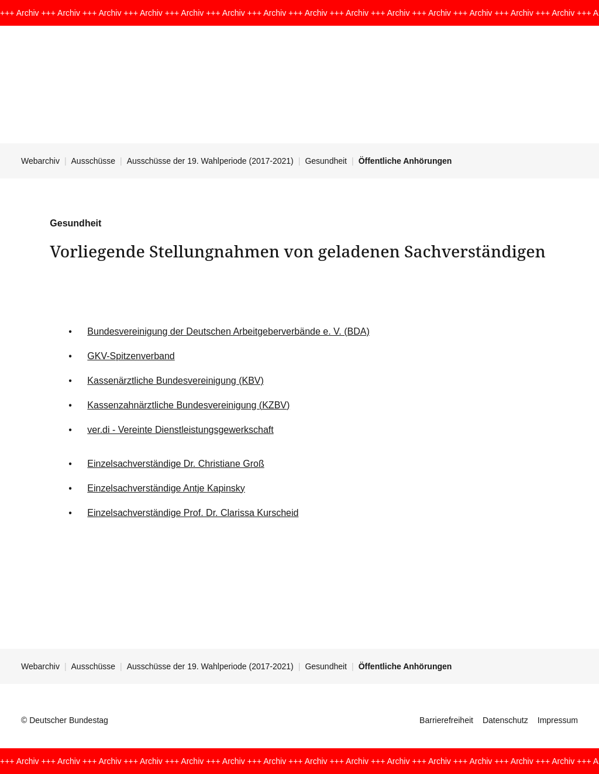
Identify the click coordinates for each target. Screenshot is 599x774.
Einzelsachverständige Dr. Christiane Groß (175, 464)
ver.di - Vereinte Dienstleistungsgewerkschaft (180, 430)
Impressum (558, 720)
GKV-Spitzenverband (130, 356)
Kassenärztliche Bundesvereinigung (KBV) (175, 381)
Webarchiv (40, 161)
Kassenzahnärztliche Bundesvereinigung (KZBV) (188, 405)
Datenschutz (505, 720)
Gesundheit (326, 161)
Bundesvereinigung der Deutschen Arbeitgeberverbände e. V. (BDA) (228, 331)
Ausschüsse (93, 161)
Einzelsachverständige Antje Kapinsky (166, 488)
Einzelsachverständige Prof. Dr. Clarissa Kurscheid (192, 513)
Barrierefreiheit (446, 720)
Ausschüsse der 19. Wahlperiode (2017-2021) (210, 161)
